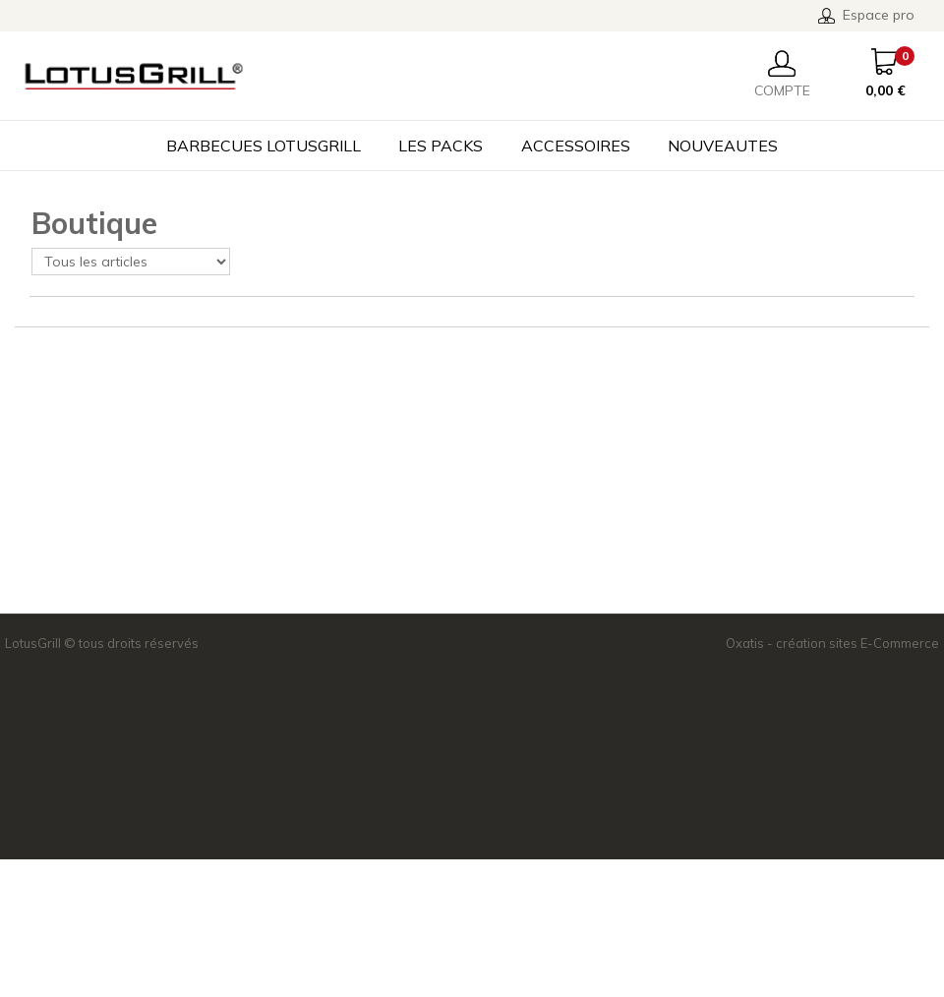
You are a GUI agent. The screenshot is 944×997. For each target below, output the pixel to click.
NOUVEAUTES (723, 145)
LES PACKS (440, 145)
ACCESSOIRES (575, 145)
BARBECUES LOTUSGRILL (263, 145)
